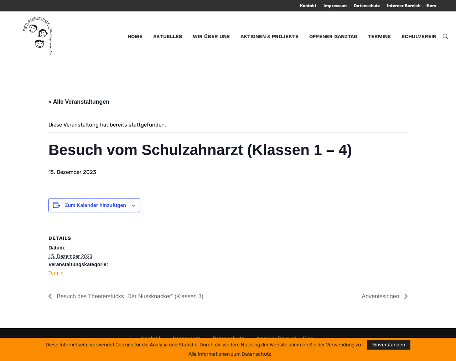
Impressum (335, 5)
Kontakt (308, 5)
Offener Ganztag (333, 36)
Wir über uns (211, 36)
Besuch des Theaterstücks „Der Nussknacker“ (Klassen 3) (129, 296)
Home (135, 36)
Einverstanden (388, 345)
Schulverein (418, 36)
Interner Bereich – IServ (411, 5)
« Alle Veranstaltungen (78, 102)
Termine (379, 36)
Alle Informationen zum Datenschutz (229, 354)
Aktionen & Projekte (269, 36)
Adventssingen (381, 296)
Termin (55, 273)
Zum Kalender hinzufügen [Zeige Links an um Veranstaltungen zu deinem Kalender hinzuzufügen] (95, 205)
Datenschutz (367, 5)
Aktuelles (167, 36)
